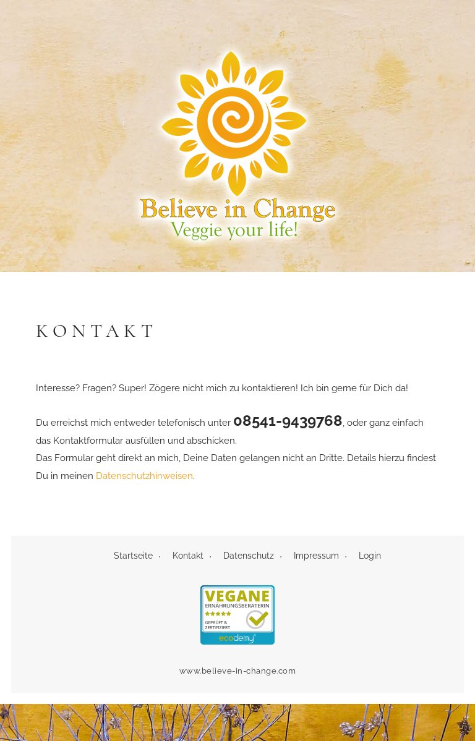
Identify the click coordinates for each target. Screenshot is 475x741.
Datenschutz (248, 556)
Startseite (133, 556)
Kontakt (188, 556)
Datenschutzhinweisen (144, 475)
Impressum (316, 556)
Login (370, 556)
